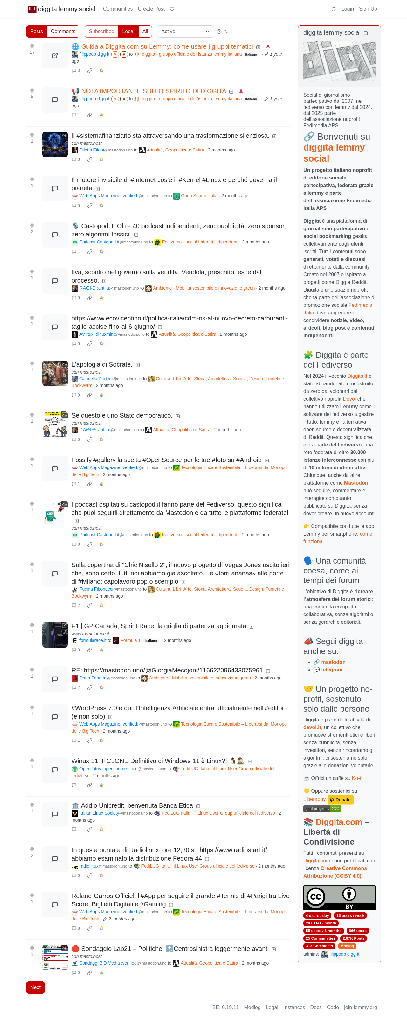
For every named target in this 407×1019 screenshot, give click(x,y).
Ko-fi (357, 778)
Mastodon (356, 483)
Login (347, 8)
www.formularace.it (90, 633)
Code (333, 1007)
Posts (36, 31)
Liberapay (314, 799)
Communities (118, 8)
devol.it (312, 727)
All (145, 31)
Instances (294, 1007)
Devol (349, 399)
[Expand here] (55, 144)
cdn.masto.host (87, 143)
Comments (63, 31)
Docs (316, 1007)
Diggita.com (339, 822)
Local (128, 31)
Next (35, 987)
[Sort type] (185, 31)
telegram (331, 669)
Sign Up (368, 8)
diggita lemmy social (61, 9)
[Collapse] (366, 33)
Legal (272, 1007)
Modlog (347, 946)
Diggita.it (357, 376)
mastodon (333, 662)
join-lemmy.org (360, 1007)
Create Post (151, 8)
